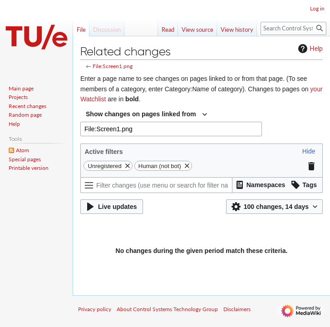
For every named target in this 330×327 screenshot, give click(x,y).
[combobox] (146, 114)
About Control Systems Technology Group (167, 309)
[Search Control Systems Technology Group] (293, 28)
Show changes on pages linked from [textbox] (141, 114)
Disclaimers (237, 309)
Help (309, 48)
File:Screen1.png (113, 66)
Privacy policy (94, 309)
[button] (309, 151)
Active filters (103, 151)
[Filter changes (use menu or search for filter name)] (156, 185)
